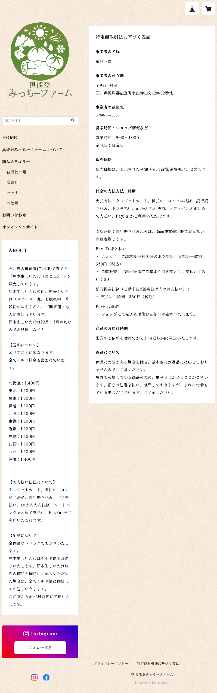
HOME (9, 137)
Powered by (152, 683)
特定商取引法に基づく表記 (158, 663)
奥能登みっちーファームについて (32, 149)
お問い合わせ (14, 215)
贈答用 (12, 182)
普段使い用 (17, 172)
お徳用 (12, 203)
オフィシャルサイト (20, 227)
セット (12, 192)
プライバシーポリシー (111, 663)
